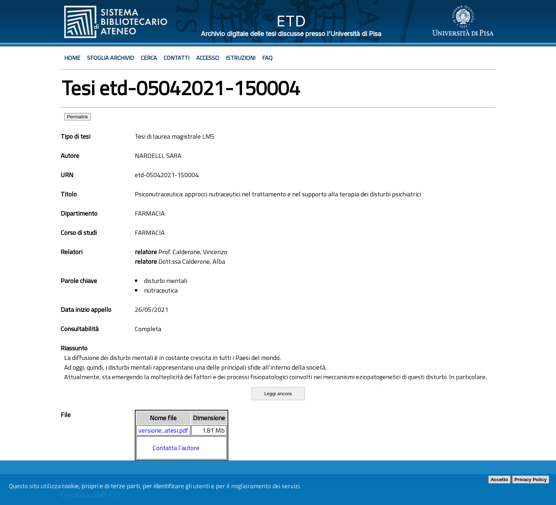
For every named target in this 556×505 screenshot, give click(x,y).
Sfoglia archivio (110, 57)
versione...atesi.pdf (163, 430)
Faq (267, 57)
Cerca (149, 57)
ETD (291, 21)
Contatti (176, 57)
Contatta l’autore (176, 448)
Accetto (499, 479)
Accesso (207, 57)
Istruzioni (240, 57)
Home (72, 57)
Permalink (77, 116)
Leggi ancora (278, 393)
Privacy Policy (531, 479)
